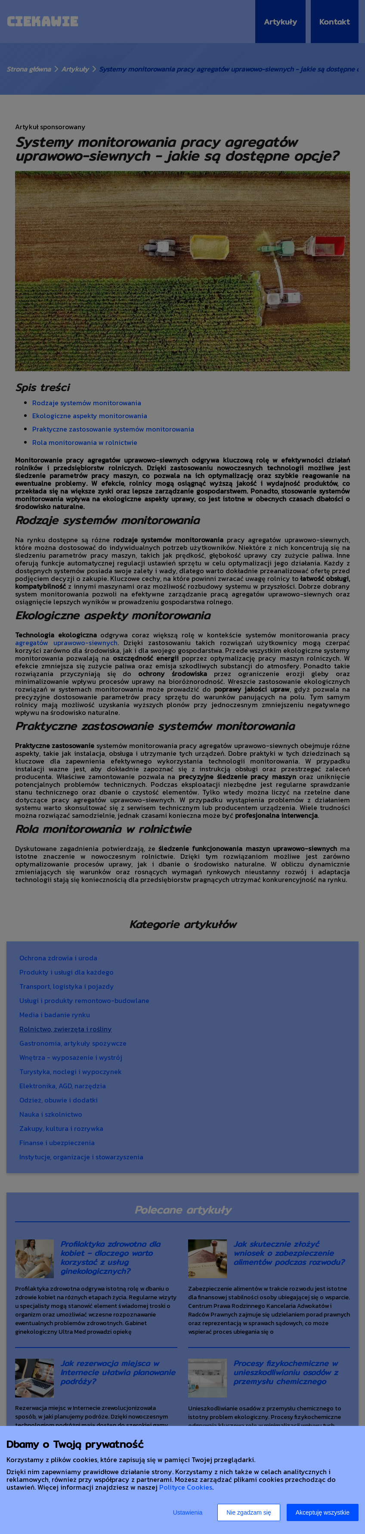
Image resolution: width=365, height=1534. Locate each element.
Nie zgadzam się (248, 1512)
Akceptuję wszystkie (323, 1512)
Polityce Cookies (185, 1487)
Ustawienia (187, 1512)
